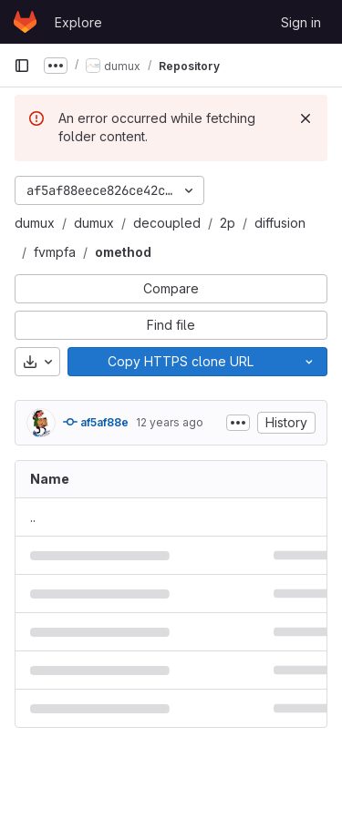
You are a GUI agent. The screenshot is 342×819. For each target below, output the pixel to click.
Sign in (301, 22)
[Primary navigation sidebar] (21, 65)
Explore (78, 22)
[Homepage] (25, 21)
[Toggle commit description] (238, 423)
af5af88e (96, 422)
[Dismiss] (305, 118)
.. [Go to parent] (33, 517)
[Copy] (179, 361)
